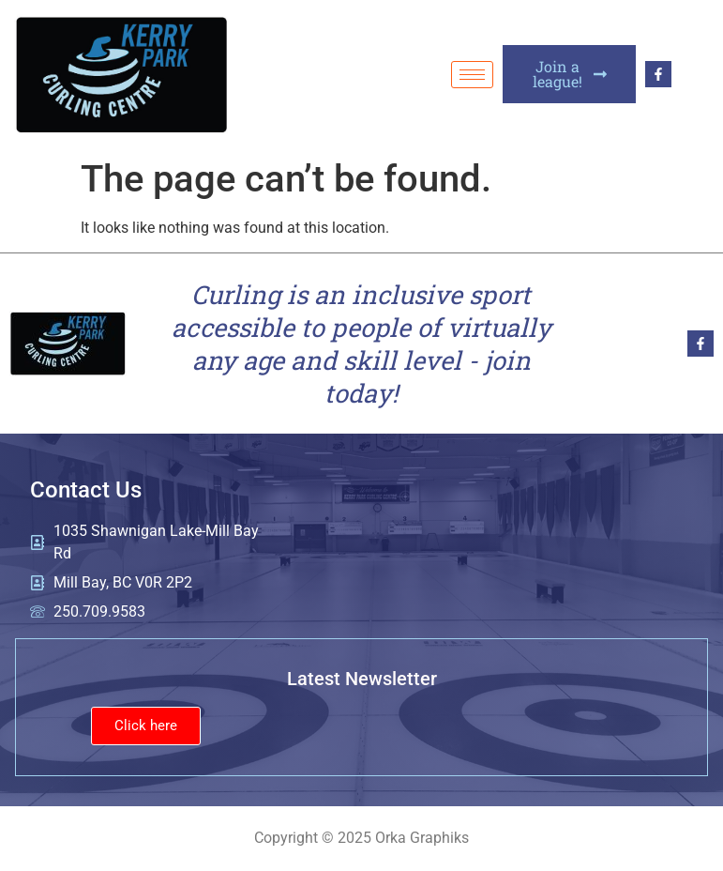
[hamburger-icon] (472, 74)
